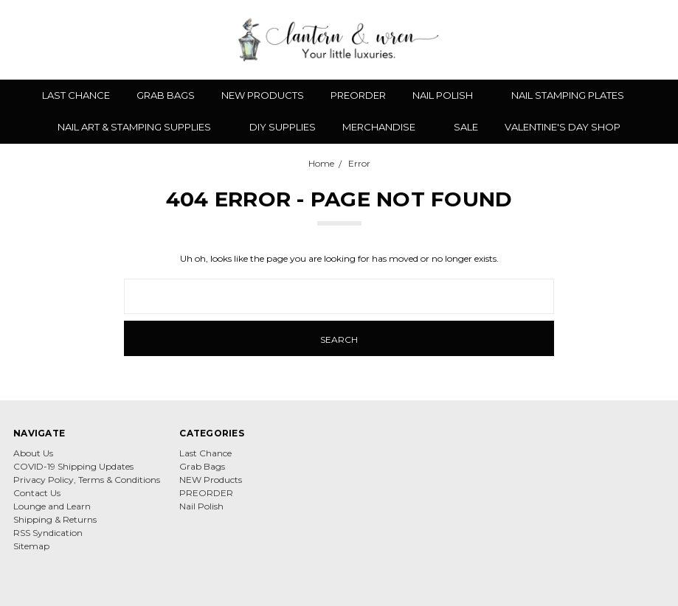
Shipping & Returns (55, 519)
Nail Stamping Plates (573, 95)
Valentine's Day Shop (562, 127)
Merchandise (384, 127)
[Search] (554, 39)
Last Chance (76, 95)
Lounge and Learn (52, 506)
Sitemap (31, 545)
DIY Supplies (282, 127)
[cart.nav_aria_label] (655, 39)
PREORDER (358, 95)
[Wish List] (580, 39)
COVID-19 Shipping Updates (73, 466)
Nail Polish (448, 95)
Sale (466, 127)
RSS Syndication (48, 532)
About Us (33, 453)
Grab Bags (165, 95)
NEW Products (262, 95)
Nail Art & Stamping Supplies (140, 127)
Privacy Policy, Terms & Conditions (86, 479)
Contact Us (36, 492)
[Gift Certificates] (606, 39)
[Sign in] (631, 39)
